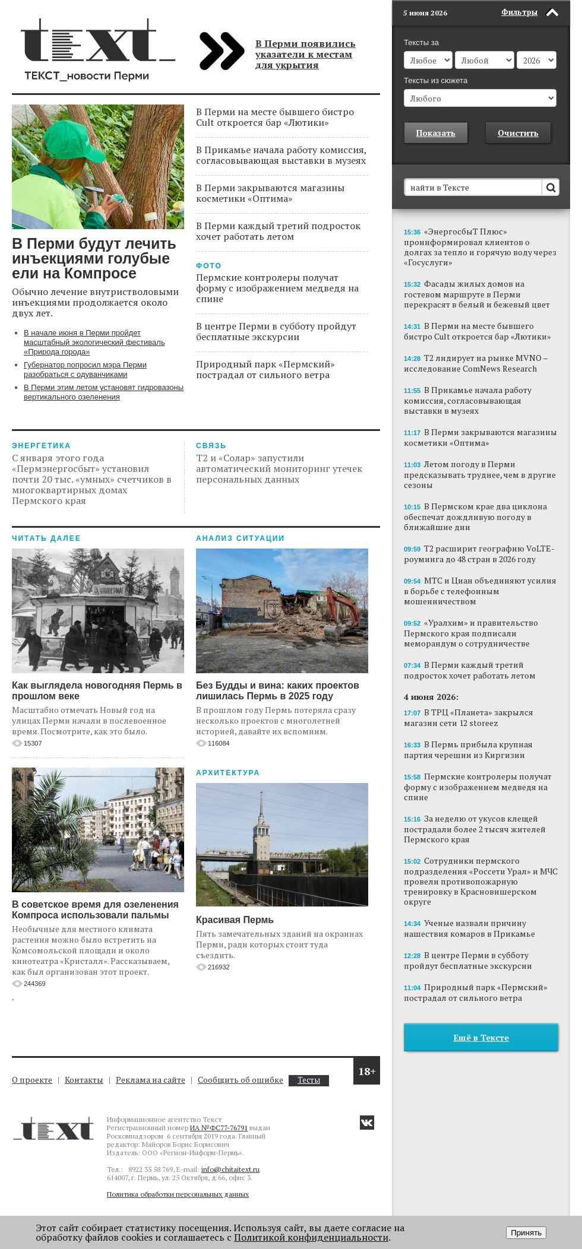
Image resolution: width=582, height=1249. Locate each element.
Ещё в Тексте (481, 1037)
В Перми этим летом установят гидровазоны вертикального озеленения (104, 392)
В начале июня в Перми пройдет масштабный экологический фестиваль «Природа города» (94, 342)
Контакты (84, 1079)
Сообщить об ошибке (240, 1079)
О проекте (32, 1079)
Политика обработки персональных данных (178, 1194)
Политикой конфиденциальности (311, 1237)
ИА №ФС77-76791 (219, 1127)
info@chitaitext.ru (230, 1169)
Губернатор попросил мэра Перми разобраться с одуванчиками (85, 369)
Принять (526, 1232)
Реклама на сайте (150, 1079)
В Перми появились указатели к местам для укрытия (305, 54)
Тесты (309, 1080)
